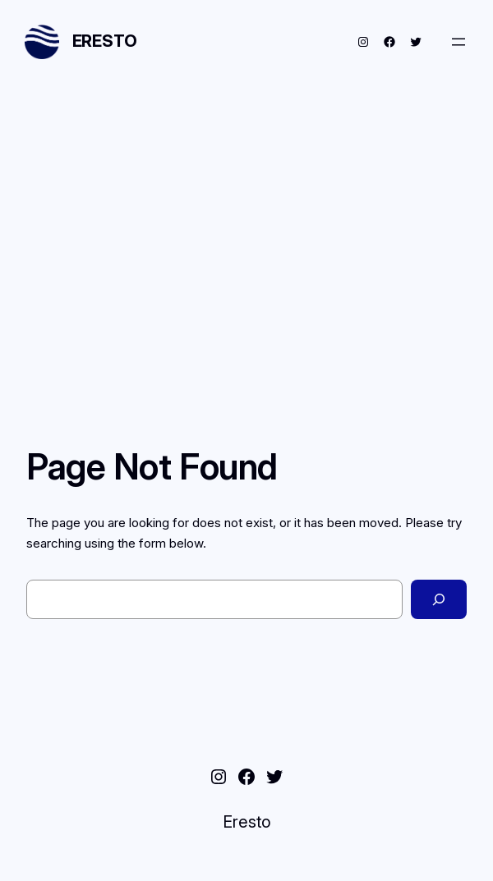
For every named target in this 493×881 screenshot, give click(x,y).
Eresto (104, 41)
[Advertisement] (246, 225)
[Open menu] (458, 42)
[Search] (439, 599)
